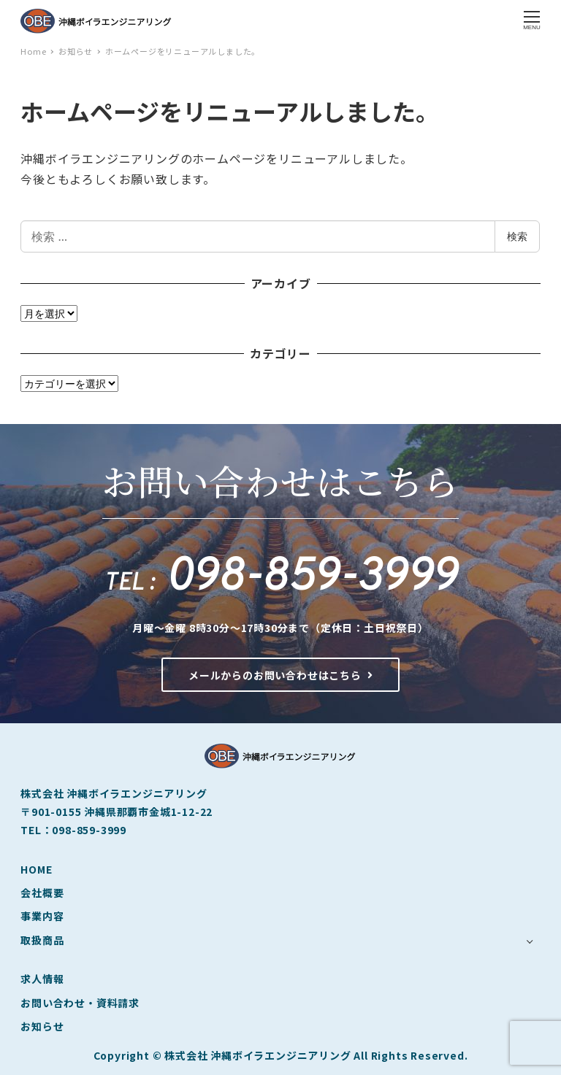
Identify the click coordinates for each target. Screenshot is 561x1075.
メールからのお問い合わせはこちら (280, 675)
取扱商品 (42, 940)
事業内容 (42, 916)
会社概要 (42, 892)
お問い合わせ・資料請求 (80, 1002)
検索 (517, 236)
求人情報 (42, 978)
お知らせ (42, 1026)
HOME (36, 869)
